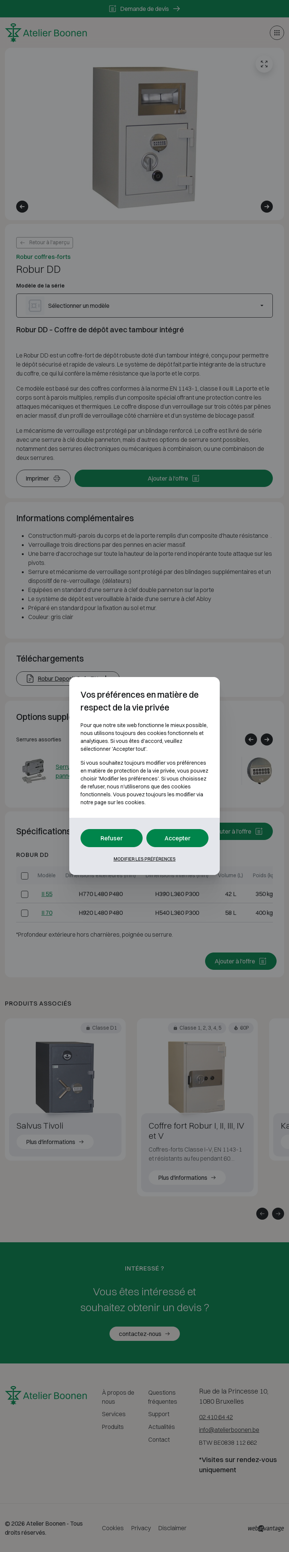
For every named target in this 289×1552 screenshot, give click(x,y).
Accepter (177, 838)
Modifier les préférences (145, 859)
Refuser (111, 838)
